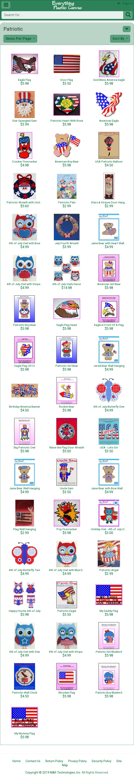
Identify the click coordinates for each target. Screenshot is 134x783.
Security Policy (101, 761)
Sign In (125, 3)
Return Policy (54, 761)
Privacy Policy (77, 761)
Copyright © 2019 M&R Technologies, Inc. (53, 772)
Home (16, 761)
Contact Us (33, 761)
